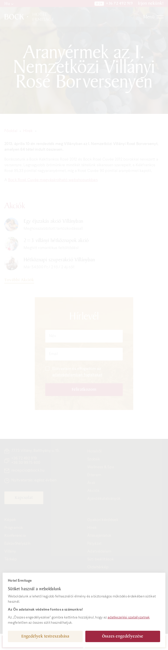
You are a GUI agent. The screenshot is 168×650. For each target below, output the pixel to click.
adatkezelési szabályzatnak (129, 617)
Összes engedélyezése (122, 636)
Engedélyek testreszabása (45, 636)
